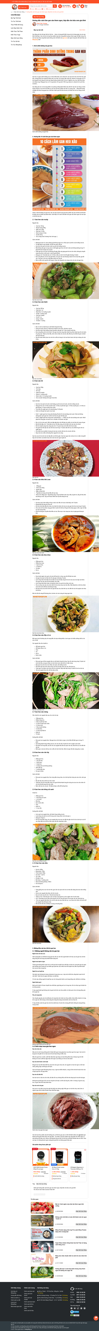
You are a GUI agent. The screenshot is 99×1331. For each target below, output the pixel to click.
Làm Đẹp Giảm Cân (16, 28)
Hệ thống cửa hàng (50, 9)
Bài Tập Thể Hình (16, 18)
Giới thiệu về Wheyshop (14, 1292)
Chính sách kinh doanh (28, 1294)
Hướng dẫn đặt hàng (16, 1295)
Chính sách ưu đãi (15, 1300)
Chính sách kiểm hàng (28, 1307)
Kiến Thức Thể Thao (17, 31)
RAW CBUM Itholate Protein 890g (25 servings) (40, 1168)
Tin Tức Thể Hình (16, 21)
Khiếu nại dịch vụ (15, 1297)
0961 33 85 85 (81, 1297)
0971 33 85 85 (81, 1295)
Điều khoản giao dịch (16, 1306)
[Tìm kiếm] (55, 6)
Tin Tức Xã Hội (15, 41)
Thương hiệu (38, 9)
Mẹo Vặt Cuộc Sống (17, 38)
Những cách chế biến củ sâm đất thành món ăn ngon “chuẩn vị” (71, 1218)
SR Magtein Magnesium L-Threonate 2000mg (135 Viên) (77, 1168)
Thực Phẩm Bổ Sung (17, 25)
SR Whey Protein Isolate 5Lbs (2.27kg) (58, 1168)
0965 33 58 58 (81, 1302)
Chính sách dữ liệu (29, 1310)
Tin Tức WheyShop (16, 45)
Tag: (33, 1184)
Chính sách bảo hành (29, 1301)
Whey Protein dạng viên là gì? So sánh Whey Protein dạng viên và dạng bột (70, 1231)
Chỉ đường (40, 1293)
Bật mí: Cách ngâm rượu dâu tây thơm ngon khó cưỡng (69, 1205)
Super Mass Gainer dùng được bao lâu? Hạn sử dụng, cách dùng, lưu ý (71, 1243)
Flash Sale (31, 9)
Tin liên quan (34, 1199)
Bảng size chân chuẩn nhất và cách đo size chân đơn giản (71, 1256)
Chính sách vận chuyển (28, 1298)
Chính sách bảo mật (29, 1291)
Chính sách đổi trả (28, 1304)
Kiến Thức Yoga (15, 35)
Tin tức (44, 9)
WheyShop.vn (28, 1329)
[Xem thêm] (82, 30)
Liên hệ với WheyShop (13, 1303)
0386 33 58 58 (81, 1299)
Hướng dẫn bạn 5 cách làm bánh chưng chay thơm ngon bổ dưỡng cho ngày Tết (70, 1269)
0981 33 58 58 (81, 1292)
